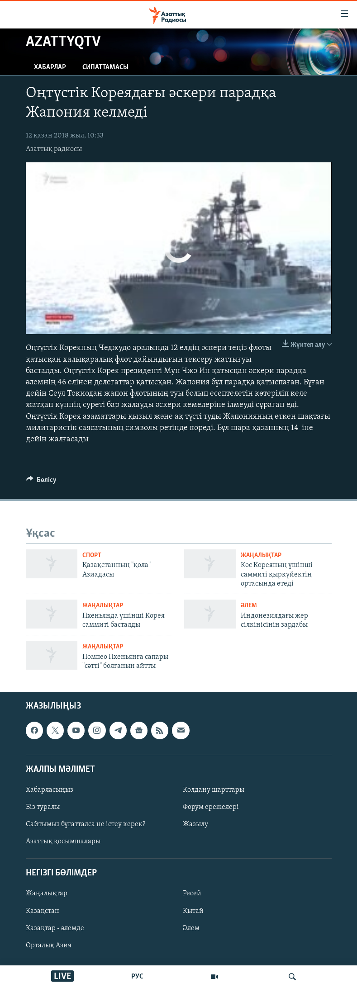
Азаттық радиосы (54, 149)
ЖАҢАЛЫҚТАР (261, 555)
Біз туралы (43, 807)
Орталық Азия (48, 945)
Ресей (192, 894)
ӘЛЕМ (249, 605)
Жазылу (195, 824)
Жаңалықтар (46, 894)
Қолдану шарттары (213, 790)
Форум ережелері (211, 807)
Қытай (193, 911)
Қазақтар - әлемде (55, 928)
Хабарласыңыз (49, 790)
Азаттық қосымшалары (63, 841)
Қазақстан (42, 911)
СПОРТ (91, 555)
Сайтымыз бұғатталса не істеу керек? (85, 824)
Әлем (191, 928)
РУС (137, 976)
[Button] (41, 482)
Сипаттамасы (105, 67)
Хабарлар (50, 67)
